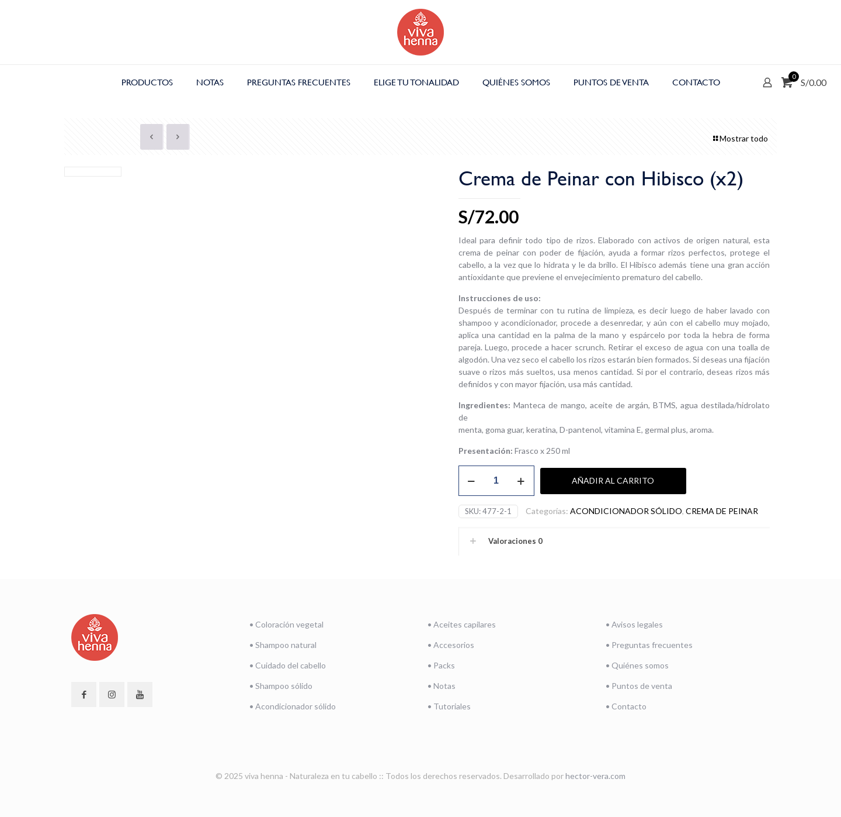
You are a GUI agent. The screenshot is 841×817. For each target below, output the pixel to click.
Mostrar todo (739, 138)
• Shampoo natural (283, 645)
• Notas (442, 686)
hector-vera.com (595, 776)
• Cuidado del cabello (287, 665)
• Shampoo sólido (280, 686)
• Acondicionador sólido (292, 706)
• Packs (441, 665)
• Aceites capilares (462, 624)
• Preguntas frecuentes (649, 645)
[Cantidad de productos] (496, 481)
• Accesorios (451, 645)
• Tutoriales (449, 706)
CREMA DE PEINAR (722, 511)
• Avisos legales (634, 624)
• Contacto (626, 706)
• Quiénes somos (637, 665)
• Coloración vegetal (286, 624)
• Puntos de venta (639, 686)
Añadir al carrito (613, 480)
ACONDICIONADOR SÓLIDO (626, 511)
